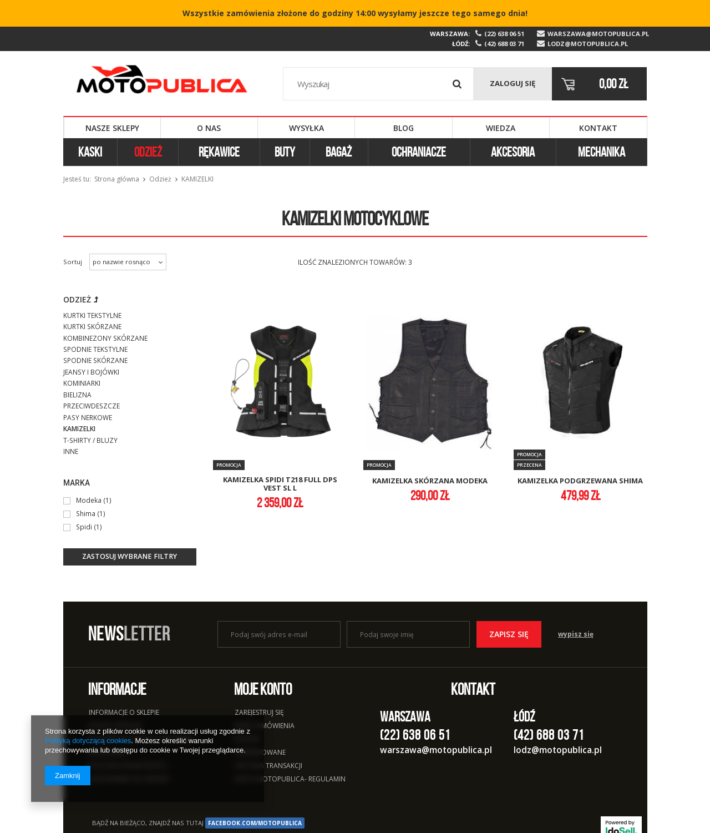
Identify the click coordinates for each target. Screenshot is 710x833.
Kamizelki (79, 429)
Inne (70, 451)
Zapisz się (509, 634)
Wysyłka (306, 128)
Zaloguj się (512, 83)
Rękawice (219, 152)
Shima (85, 513)
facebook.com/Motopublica (255, 823)
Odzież (148, 152)
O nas (209, 128)
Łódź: (461, 43)
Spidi (84, 526)
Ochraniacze (419, 152)
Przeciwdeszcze (91, 406)
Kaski (90, 152)
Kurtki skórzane (92, 326)
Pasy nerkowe (87, 417)
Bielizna (77, 395)
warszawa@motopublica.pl (597, 34)
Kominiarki (81, 383)
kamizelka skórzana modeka (430, 481)
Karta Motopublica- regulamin (290, 780)
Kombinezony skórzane (105, 338)
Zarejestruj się (259, 713)
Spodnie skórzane (95, 360)
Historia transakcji (268, 766)
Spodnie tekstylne (95, 349)
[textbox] (378, 83)
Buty (285, 152)
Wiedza (500, 128)
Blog (403, 128)
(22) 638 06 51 (504, 34)
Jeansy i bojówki (91, 372)
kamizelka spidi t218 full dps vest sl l (280, 484)
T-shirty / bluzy (90, 440)
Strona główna (116, 179)
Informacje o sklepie (124, 713)
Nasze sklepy (112, 128)
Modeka (89, 500)
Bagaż (339, 152)
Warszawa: (450, 33)
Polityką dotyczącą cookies (88, 740)
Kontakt (598, 128)
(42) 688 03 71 (504, 44)
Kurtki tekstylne (92, 315)
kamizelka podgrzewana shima (580, 481)
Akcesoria (513, 152)
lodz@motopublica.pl (587, 44)
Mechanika (601, 152)
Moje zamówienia (265, 726)
